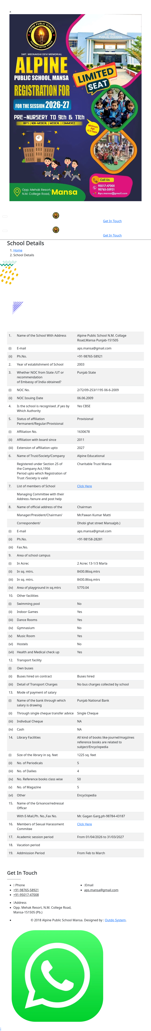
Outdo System (115, 920)
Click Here (84, 486)
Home (17, 250)
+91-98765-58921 (26, 890)
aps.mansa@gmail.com (101, 890)
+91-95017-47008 (26, 895)
